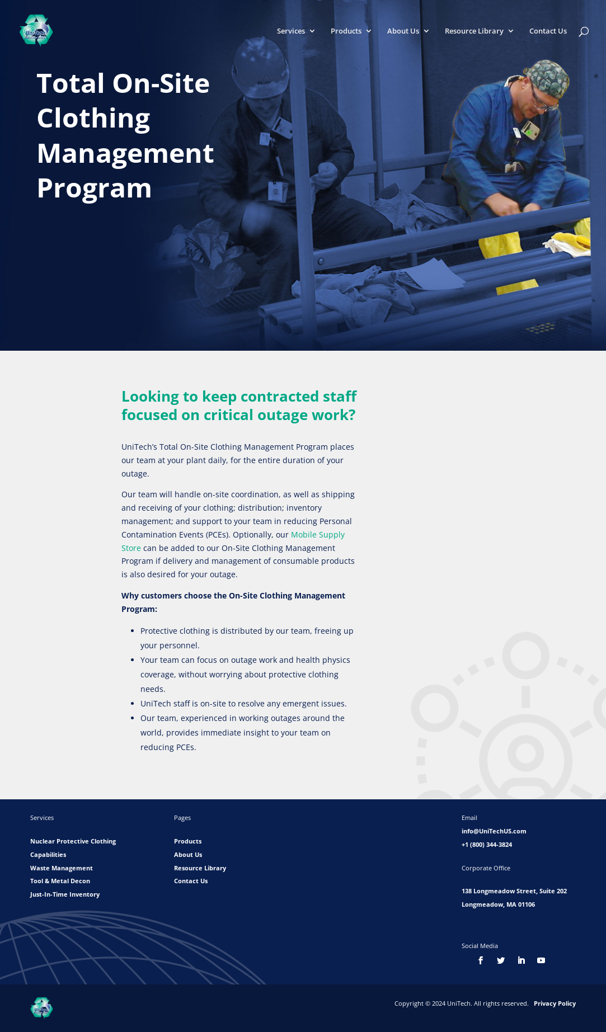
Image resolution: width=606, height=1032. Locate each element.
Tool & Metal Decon (60, 881)
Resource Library (474, 31)
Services (291, 31)
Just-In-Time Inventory (65, 894)
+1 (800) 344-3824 (487, 844)
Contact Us (548, 31)
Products (346, 31)
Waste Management (61, 868)
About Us (403, 31)
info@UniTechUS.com (494, 831)
